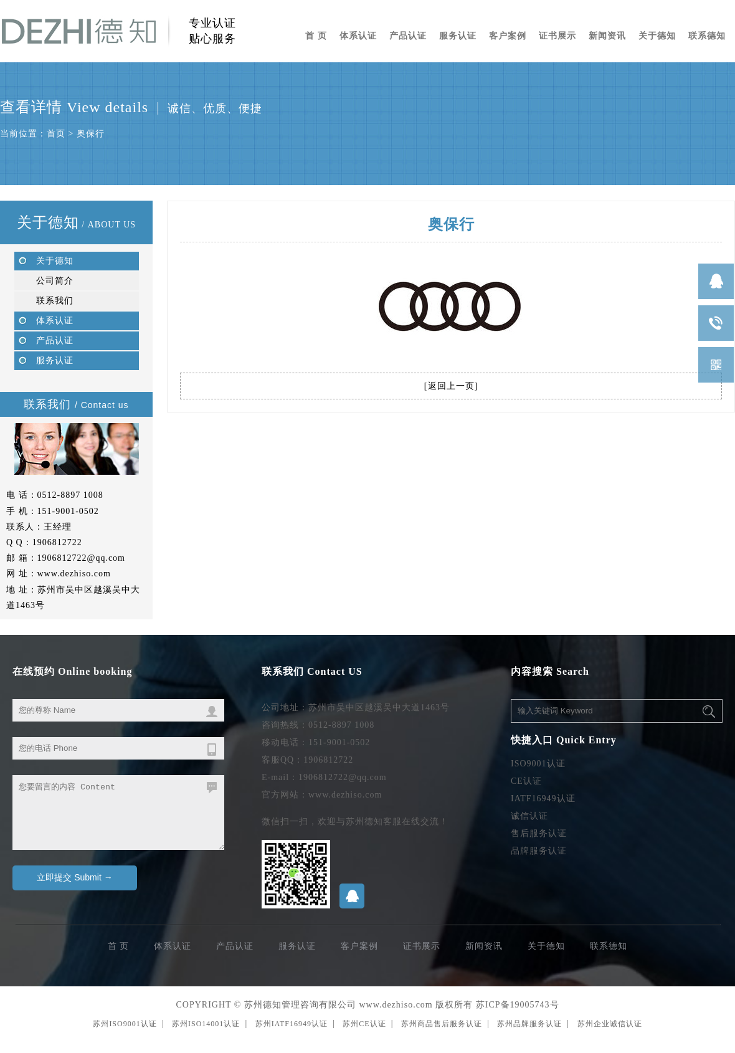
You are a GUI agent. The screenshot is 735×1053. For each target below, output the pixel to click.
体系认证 (358, 35)
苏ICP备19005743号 (517, 1004)
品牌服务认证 (539, 850)
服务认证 (458, 35)
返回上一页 (451, 386)
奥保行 (91, 133)
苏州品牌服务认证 (529, 1023)
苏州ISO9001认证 (124, 1023)
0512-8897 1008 (70, 495)
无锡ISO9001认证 (35, 1049)
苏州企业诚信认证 (609, 1023)
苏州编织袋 (9, 1049)
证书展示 (557, 35)
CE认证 (526, 781)
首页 (56, 133)
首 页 (316, 35)
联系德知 (707, 35)
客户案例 (507, 35)
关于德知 (657, 35)
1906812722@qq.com (81, 558)
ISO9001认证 (538, 763)
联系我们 (55, 300)
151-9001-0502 (68, 511)
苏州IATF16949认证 (291, 1023)
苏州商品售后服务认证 (441, 1023)
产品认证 (408, 35)
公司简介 (55, 280)
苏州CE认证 (364, 1023)
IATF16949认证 (543, 798)
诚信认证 (529, 816)
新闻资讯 (607, 35)
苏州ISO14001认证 (206, 1023)
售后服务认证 (539, 833)
